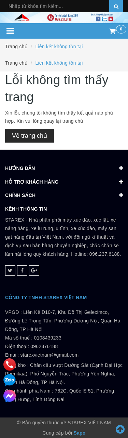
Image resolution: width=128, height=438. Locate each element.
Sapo (79, 433)
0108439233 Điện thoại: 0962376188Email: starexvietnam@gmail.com (42, 346)
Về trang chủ (29, 135)
